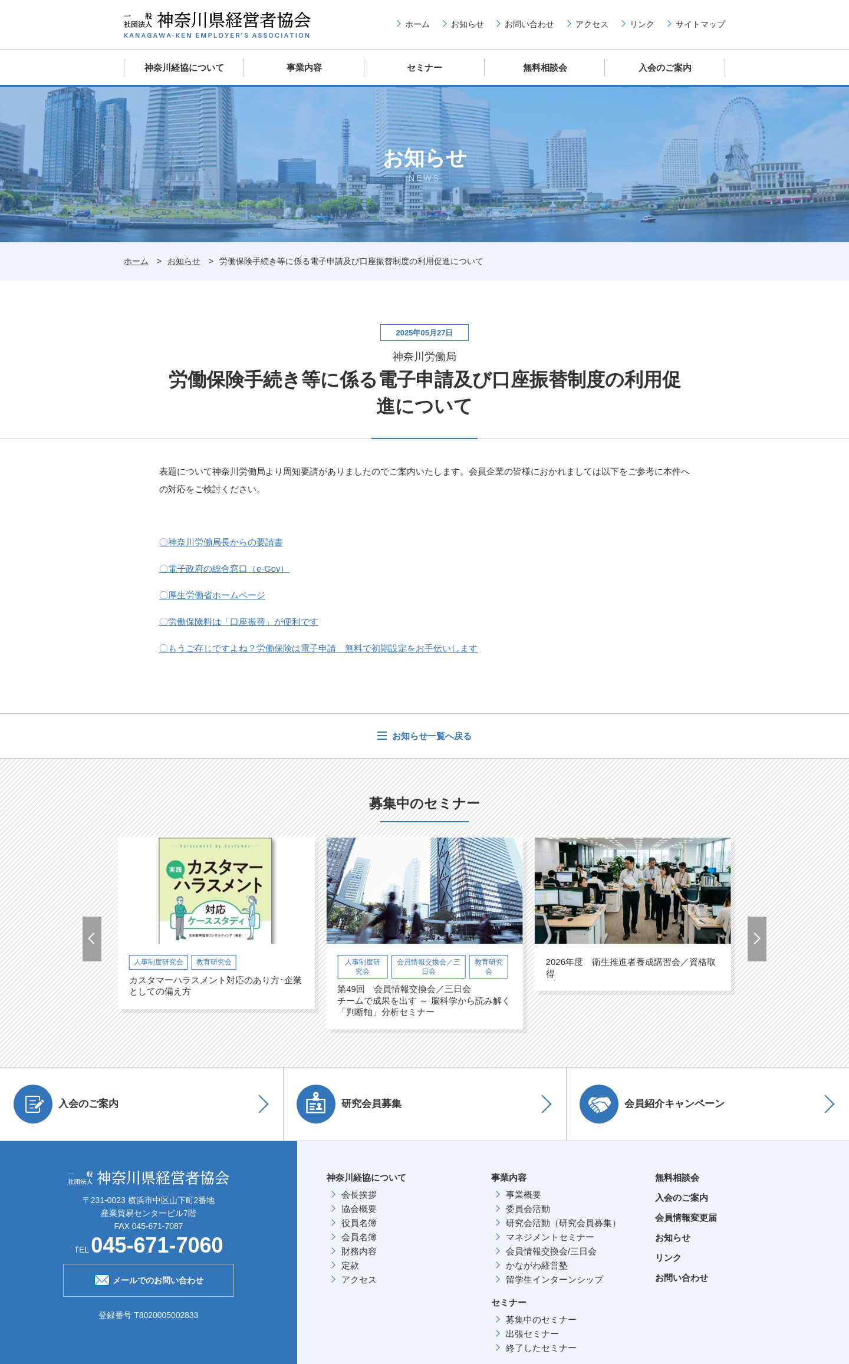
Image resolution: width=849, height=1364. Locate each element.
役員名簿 (359, 1222)
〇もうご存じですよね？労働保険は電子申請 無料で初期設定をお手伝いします (318, 648)
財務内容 (359, 1251)
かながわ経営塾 (537, 1265)
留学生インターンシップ (554, 1279)
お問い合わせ (529, 24)
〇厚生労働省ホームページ (212, 594)
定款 (350, 1265)
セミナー (424, 67)
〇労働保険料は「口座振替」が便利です (238, 621)
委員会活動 (528, 1208)
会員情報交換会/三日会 (551, 1251)
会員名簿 (359, 1236)
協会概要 (359, 1208)
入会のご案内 (665, 67)
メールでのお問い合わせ (148, 1278)
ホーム (417, 24)
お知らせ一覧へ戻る (431, 735)
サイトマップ (700, 24)
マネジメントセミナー (550, 1236)
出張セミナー (532, 1333)
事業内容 (304, 67)
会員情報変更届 (686, 1217)
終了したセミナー (541, 1347)
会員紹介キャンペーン (653, 1103)
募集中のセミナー (541, 1319)
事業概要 (523, 1194)
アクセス (591, 24)
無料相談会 (545, 67)
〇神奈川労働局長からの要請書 (221, 541)
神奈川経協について (184, 67)
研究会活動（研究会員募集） (563, 1222)
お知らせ (467, 24)
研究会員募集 (350, 1103)
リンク (642, 24)
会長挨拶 (359, 1194)
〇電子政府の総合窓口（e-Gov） (224, 568)
